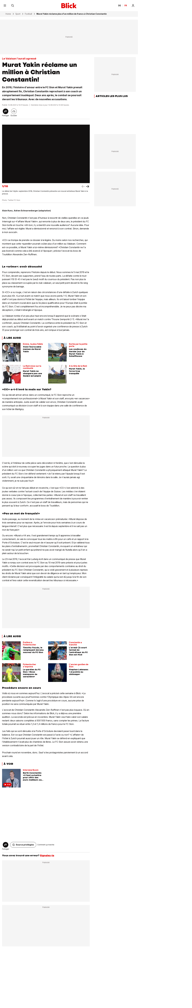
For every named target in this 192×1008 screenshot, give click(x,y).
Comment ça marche (45, 845)
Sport (17, 14)
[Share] (5, 111)
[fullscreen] (46, 154)
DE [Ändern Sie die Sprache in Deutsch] (119, 5)
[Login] (133, 5)
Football (28, 14)
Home (8, 14)
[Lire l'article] (14, 111)
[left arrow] (87, 186)
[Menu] (5, 5)
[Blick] (69, 5)
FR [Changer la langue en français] (125, 5)
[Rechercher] (12, 5)
